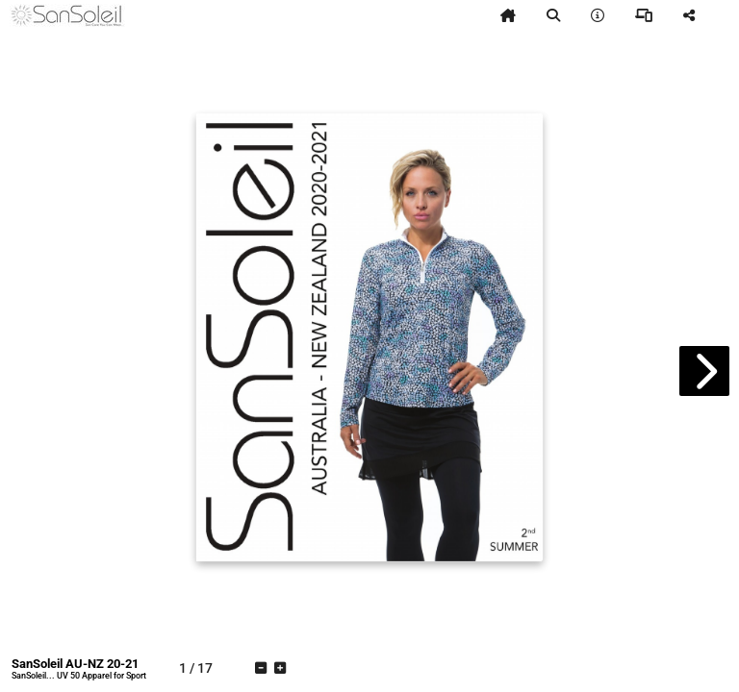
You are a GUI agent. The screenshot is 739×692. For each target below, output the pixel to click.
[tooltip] (508, 15)
